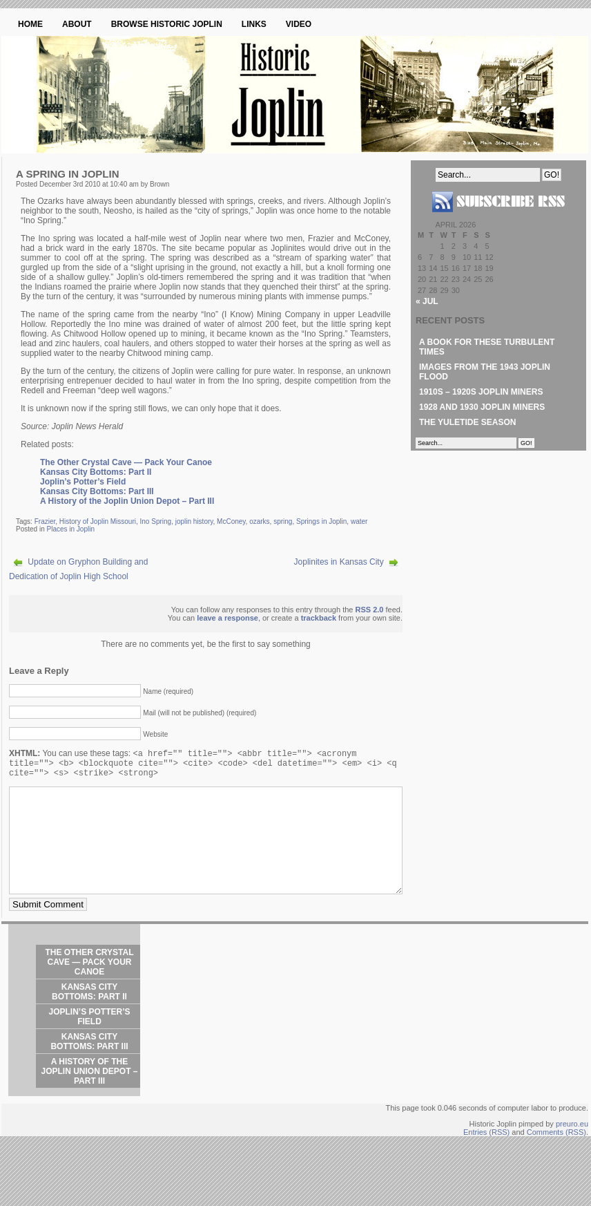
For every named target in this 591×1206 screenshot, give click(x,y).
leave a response (227, 618)
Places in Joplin (70, 529)
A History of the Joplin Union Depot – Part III (127, 501)
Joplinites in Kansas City (339, 562)
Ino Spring (156, 521)
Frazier (45, 521)
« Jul (427, 301)
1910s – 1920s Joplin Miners (481, 392)
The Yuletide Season (467, 422)
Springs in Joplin (321, 521)
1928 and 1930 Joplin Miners (482, 407)
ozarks (259, 521)
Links (254, 24)
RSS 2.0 (370, 609)
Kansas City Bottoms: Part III (97, 491)
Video (298, 24)
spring (282, 521)
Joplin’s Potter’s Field (83, 482)
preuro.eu (572, 1150)
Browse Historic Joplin (166, 24)
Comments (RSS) (556, 1158)
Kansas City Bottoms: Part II (95, 472)
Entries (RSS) (486, 1158)
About (77, 24)
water (359, 521)
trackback (318, 618)
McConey (231, 521)
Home (30, 24)
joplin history (194, 521)
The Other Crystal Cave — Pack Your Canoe (126, 462)
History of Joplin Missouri (97, 521)
